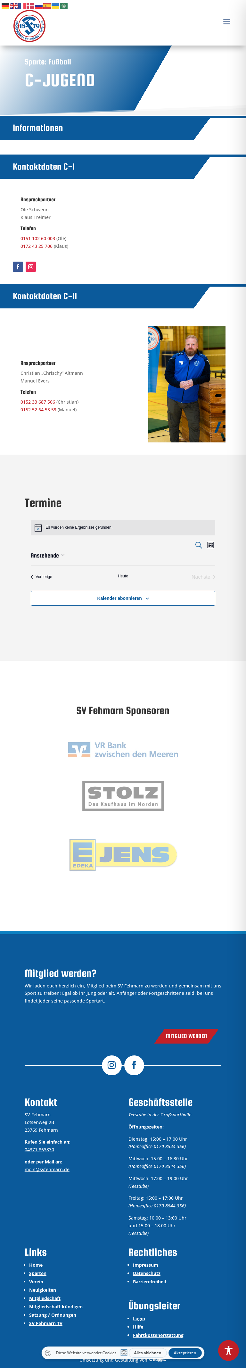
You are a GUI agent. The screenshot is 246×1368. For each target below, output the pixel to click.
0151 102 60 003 (37, 238)
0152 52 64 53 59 (38, 410)
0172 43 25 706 (36, 246)
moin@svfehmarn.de (47, 1169)
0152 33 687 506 (37, 402)
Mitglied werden (186, 1036)
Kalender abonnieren (119, 598)
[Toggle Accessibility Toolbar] (228, 1350)
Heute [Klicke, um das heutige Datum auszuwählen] (123, 576)
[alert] (123, 527)
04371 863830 (39, 1149)
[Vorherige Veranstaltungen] (41, 577)
